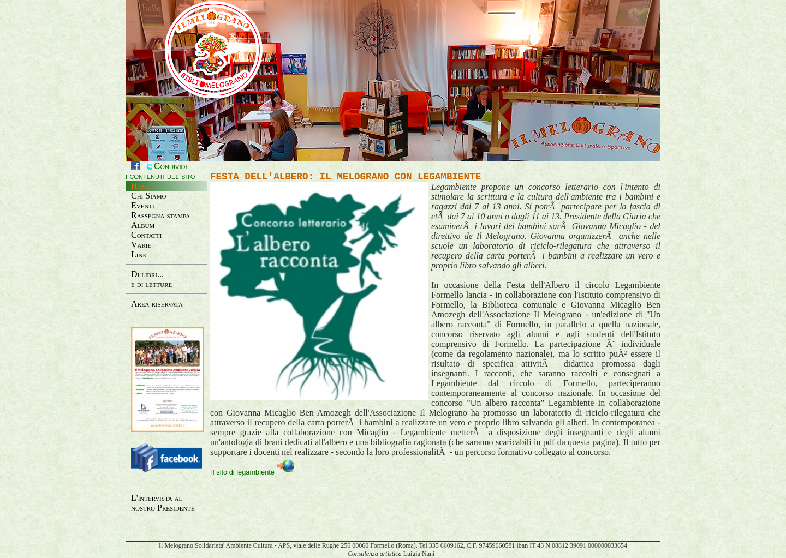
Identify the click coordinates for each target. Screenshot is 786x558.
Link (139, 254)
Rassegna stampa (160, 215)
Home (141, 185)
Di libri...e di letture (151, 279)
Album (142, 225)
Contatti (146, 234)
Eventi (142, 205)
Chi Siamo (148, 195)
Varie (141, 244)
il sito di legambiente (252, 471)
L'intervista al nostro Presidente (163, 502)
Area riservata (157, 303)
